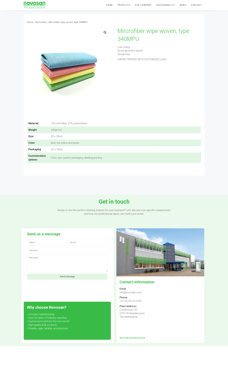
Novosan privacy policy (132, 337)
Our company (143, 5)
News (183, 5)
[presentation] (51, 289)
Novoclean (41, 22)
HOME (109, 5)
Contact (196, 5)
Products (124, 5)
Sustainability (165, 5)
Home (30, 22)
